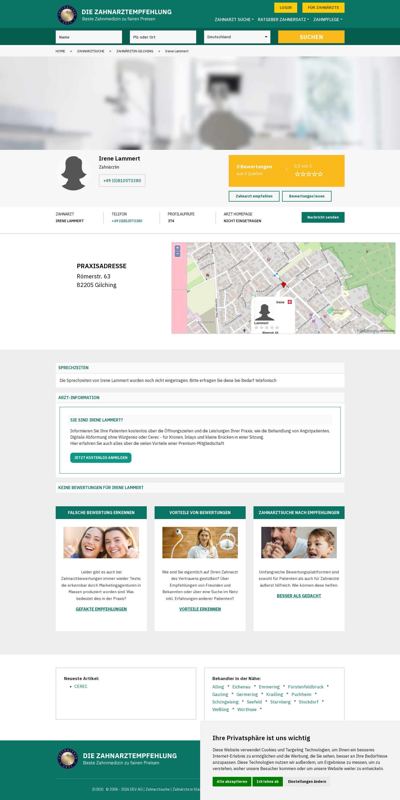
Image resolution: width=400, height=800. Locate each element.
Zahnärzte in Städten (190, 789)
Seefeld (254, 702)
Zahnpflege (326, 19)
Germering (247, 694)
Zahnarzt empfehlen (254, 196)
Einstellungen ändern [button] (307, 781)
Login (286, 7)
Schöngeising (225, 702)
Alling (218, 687)
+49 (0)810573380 (122, 180)
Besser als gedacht (299, 595)
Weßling (220, 709)
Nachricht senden (323, 217)
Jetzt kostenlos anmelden (101, 457)
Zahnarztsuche (90, 51)
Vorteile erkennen (200, 609)
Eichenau (241, 687)
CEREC (80, 686)
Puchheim (301, 694)
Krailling (274, 694)
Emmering (269, 687)
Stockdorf (309, 702)
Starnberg (280, 702)
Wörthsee (247, 709)
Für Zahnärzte (323, 7)
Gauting (220, 694)
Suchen (311, 37)
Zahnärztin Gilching (134, 51)
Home (60, 51)
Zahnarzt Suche (233, 19)
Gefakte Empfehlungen (101, 609)
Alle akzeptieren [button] (232, 781)
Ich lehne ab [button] (268, 781)
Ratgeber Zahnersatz (282, 19)
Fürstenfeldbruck (305, 687)
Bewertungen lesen (307, 196)
